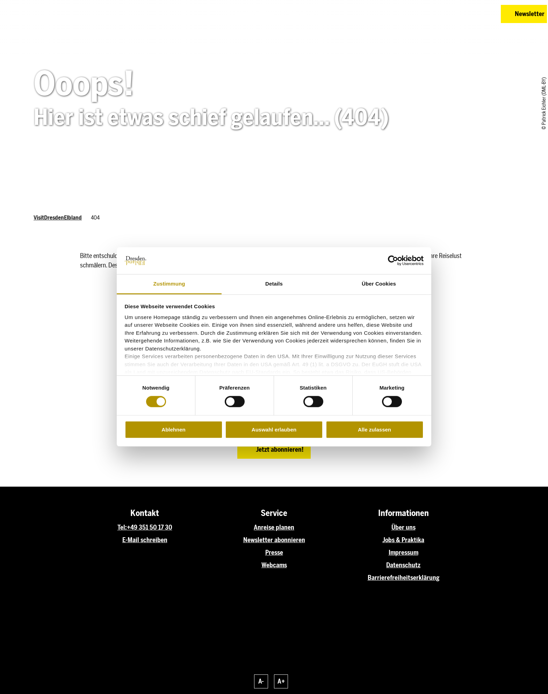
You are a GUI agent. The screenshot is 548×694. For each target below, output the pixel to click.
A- (261, 681)
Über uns (403, 527)
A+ (281, 681)
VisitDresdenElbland (58, 217)
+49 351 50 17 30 (149, 527)
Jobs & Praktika (403, 540)
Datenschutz (403, 565)
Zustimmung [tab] (169, 284)
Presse (274, 552)
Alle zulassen (374, 430)
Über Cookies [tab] (379, 284)
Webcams (274, 565)
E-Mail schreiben (144, 540)
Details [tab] (274, 284)
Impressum (403, 552)
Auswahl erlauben (274, 430)
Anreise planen (274, 527)
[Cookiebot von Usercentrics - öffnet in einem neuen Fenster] (393, 261)
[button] (446, 14)
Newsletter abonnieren (274, 540)
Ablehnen (173, 430)
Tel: (122, 527)
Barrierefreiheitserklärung (403, 578)
